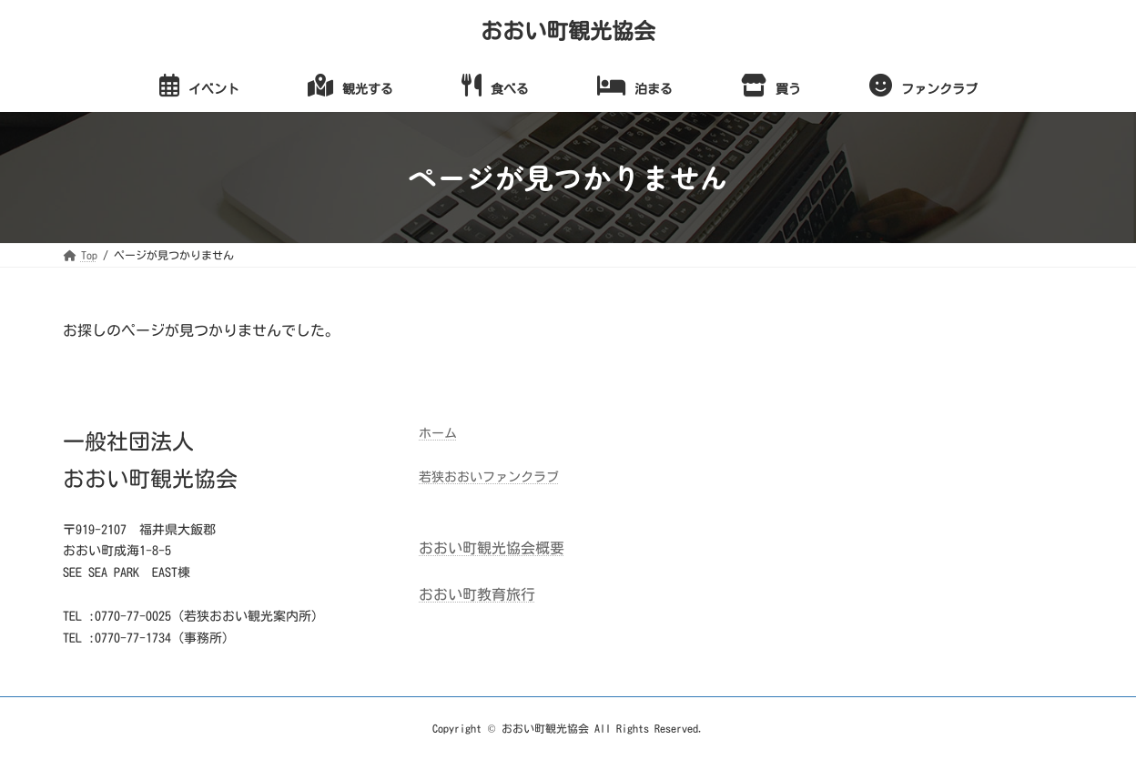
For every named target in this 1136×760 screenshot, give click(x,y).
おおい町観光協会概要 (491, 548)
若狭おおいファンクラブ (489, 477)
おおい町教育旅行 (477, 594)
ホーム (438, 433)
